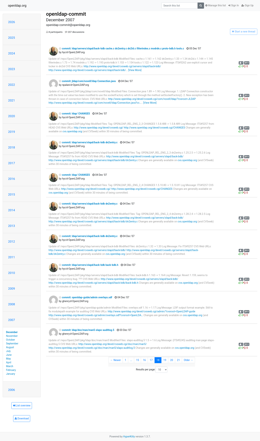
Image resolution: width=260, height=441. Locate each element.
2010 (11, 273)
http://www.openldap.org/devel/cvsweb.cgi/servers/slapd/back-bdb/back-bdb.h (93, 282)
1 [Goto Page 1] (125, 360)
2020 (11, 116)
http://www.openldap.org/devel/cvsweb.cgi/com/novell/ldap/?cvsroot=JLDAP (152, 98)
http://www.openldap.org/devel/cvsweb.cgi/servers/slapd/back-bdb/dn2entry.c (93, 160)
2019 (11, 132)
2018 (11, 147)
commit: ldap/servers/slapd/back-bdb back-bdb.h (88, 264)
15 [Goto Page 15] (137, 360)
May (8, 358)
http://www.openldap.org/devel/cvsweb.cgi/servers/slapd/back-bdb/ (122, 66)
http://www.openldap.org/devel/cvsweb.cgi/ (98, 127)
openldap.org (17, 5)
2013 (11, 226)
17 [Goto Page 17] (151, 360)
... (131, 360)
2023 (11, 69)
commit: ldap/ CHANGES (74, 113)
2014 (11, 210)
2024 (11, 53)
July (8, 351)
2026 (11, 22)
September (12, 343)
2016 (11, 179)
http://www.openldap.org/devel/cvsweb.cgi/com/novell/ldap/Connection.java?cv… (95, 102)
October (10, 339)
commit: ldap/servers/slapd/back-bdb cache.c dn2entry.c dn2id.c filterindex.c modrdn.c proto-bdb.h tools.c (121, 48)
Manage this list (215, 5)
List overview (22, 405)
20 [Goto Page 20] (171, 360)
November (12, 335)
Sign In (233, 5)
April (8, 362)
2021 (11, 100)
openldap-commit (66, 14)
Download (22, 418)
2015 (11, 194)
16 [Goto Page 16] (144, 360)
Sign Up (247, 5)
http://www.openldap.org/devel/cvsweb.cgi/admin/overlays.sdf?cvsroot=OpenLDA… (96, 315)
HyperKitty (129, 436)
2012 (11, 241)
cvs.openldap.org (72, 131)
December (12, 332)
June (9, 354)
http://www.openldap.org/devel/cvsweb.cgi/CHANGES (154, 127)
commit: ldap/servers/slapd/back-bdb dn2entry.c (88, 142)
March (9, 366)
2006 (11, 390)
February (11, 370)
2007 (11, 320)
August (10, 347)
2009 (11, 288)
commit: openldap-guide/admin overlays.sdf (85, 297)
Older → (188, 360)
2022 (11, 85)
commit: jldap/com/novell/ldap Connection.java (87, 81)
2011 (11, 257)
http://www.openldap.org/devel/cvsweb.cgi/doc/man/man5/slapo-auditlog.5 (92, 347)
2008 (11, 304)
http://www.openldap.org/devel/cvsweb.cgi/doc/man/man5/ (113, 344)
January (10, 373)
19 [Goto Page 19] (164, 360)
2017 (11, 163)
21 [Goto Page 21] (178, 360)
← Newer (115, 360)
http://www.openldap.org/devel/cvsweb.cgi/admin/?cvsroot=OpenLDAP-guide (151, 311)
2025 (11, 37)
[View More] (134, 70)
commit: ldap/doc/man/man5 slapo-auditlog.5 (86, 330)
